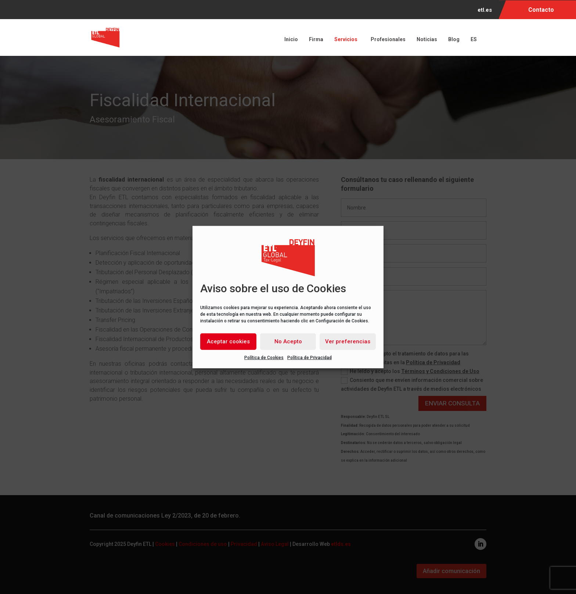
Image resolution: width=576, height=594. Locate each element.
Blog (454, 39)
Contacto (541, 9)
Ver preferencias (347, 341)
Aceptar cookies (228, 341)
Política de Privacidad (309, 357)
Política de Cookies (264, 357)
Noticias (427, 39)
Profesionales (388, 39)
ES (475, 39)
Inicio (291, 39)
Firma (316, 39)
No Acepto (288, 341)
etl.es (485, 10)
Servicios (347, 39)
